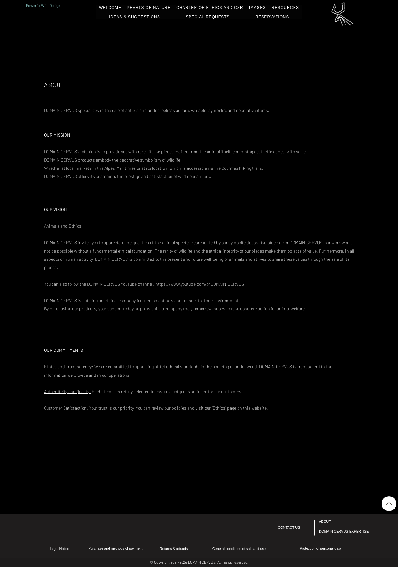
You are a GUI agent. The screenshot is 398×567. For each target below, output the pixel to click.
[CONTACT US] (295, 528)
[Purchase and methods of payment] (115, 549)
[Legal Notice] (59, 549)
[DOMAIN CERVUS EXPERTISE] (343, 531)
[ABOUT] (336, 522)
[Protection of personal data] (320, 549)
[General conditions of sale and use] (239, 549)
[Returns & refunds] (174, 549)
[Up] (389, 503)
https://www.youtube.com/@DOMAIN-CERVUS (199, 284)
